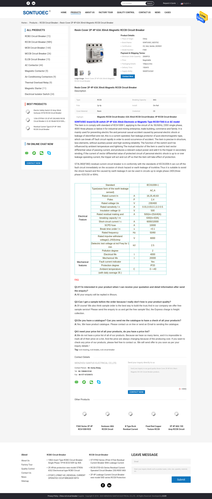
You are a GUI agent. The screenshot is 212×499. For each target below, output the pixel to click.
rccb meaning (84, 350)
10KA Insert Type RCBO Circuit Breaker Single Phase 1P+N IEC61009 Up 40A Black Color (65, 462)
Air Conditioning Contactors (39, 76)
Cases (168, 12)
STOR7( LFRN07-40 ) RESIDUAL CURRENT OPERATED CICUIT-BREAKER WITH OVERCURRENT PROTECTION (66, 477)
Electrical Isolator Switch (37, 94)
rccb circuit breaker (107, 350)
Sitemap (25, 481)
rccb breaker (94, 350)
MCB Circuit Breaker (35, 47)
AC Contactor (31, 65)
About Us (90, 12)
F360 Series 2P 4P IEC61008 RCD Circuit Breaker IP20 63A (84, 427)
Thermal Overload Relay (37, 82)
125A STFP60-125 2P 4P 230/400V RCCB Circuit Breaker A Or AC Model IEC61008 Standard (49, 121)
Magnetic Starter (33, 88)
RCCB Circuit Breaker (49, 23)
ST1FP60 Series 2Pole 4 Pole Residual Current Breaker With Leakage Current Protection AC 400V (108, 462)
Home (64, 12)
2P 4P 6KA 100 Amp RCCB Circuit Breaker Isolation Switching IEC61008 (176, 427)
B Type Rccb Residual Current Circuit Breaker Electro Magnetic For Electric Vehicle (130, 427)
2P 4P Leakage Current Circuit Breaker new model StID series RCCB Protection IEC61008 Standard (108, 477)
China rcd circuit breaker (68, 496)
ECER (164, 496)
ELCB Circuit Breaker (35, 59)
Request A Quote (169, 3)
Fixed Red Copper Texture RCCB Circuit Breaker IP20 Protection (153, 427)
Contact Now (128, 76)
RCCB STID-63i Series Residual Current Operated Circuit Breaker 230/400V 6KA (108, 469)
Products (76, 12)
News (157, 12)
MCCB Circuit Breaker (36, 53)
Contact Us (145, 12)
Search (149, 3)
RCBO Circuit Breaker (35, 36)
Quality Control (126, 12)
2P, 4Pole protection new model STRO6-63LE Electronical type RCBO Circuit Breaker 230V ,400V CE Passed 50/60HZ (66, 469)
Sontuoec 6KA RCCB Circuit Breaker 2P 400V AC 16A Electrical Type (107, 427)
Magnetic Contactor (35, 71)
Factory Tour (106, 12)
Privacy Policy (53, 496)
